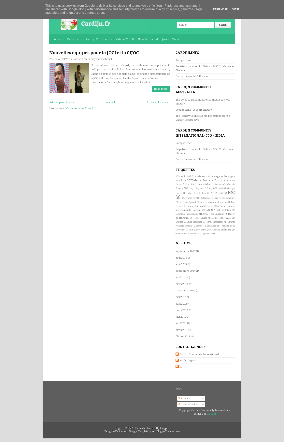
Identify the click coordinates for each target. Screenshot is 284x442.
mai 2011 (181, 316)
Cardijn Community (99, 39)
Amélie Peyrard (202, 176)
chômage (226, 229)
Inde (204, 193)
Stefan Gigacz (187, 360)
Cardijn (190, 184)
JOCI (198, 198)
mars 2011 (182, 329)
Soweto (199, 226)
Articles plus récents (61, 102)
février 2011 (183, 336)
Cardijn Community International (199, 354)
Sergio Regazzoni (214, 222)
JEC (220, 192)
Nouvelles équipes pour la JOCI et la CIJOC (94, 52)
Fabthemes (121, 431)
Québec (179, 222)
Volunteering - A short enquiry (194, 109)
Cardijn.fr (140, 428)
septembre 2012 (185, 290)
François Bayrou (195, 188)
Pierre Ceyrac (200, 218)
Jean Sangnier (228, 198)
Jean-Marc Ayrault (187, 202)
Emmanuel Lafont (223, 184)
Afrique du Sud (183, 176)
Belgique (218, 176)
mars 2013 (182, 284)
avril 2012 (181, 303)
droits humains (183, 233)
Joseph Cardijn (171, 39)
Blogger (211, 413)
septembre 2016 (185, 251)
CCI (220, 180)
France (179, 188)
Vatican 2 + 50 (125, 39)
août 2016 (181, 257)
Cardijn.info (74, 39)
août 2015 (181, 264)
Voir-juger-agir (197, 229)
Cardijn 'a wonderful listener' (193, 76)
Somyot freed (184, 60)
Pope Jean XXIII (221, 217)
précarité (208, 233)
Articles (184, 398)
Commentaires (188, 404)
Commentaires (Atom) (79, 108)
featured (197, 233)
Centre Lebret (204, 184)
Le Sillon (226, 210)
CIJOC (229, 180)
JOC (231, 192)
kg (180, 366)
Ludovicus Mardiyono (186, 214)
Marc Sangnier (216, 214)
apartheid (213, 229)
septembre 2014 (185, 270)
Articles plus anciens (159, 102)
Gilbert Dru (192, 193)
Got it (235, 9)
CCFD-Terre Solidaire (200, 180)
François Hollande (215, 188)
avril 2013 (181, 277)
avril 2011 (181, 323)
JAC (212, 193)
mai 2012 (181, 297)
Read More (161, 88)
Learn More (220, 9)
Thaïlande (211, 226)
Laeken (210, 209)
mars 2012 (182, 310)
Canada (179, 184)
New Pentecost (148, 39)
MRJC (202, 214)
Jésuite (209, 206)
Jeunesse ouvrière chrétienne (214, 202)
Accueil (58, 39)
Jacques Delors (211, 198)
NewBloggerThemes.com (165, 431)
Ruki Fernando (194, 222)
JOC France (186, 198)
